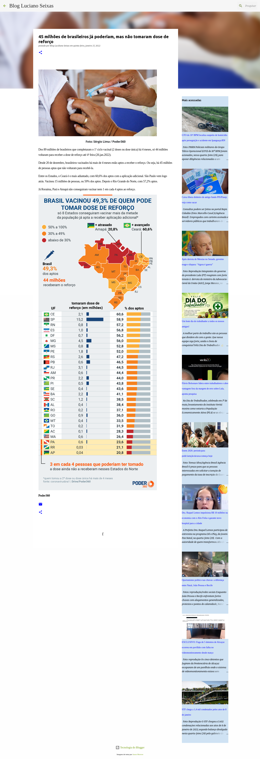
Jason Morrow (138, 754)
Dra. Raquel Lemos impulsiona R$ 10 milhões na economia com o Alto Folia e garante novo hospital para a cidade (205, 518)
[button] (40, 52)
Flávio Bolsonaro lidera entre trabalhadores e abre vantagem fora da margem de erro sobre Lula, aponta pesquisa (205, 388)
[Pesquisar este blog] (240, 6)
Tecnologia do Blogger (130, 747)
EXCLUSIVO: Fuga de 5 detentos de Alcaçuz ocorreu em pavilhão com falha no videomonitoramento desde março (203, 647)
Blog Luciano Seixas (31, 6)
